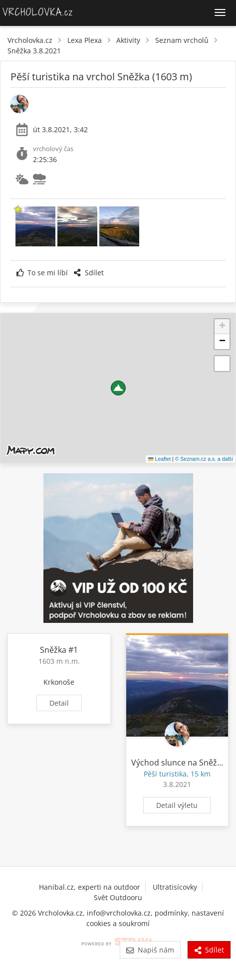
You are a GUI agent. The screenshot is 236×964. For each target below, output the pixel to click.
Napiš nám (150, 950)
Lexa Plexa (84, 40)
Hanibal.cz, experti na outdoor (89, 887)
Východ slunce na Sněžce (178, 762)
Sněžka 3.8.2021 (34, 50)
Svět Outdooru (118, 897)
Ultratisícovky (175, 887)
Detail (59, 703)
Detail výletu (177, 805)
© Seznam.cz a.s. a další (204, 459)
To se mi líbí (42, 272)
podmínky (171, 913)
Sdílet (88, 272)
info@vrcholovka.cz (119, 913)
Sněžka (53, 649)
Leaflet (159, 459)
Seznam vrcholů (182, 40)
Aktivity (128, 40)
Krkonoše (58, 682)
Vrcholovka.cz (29, 40)
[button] (118, 388)
